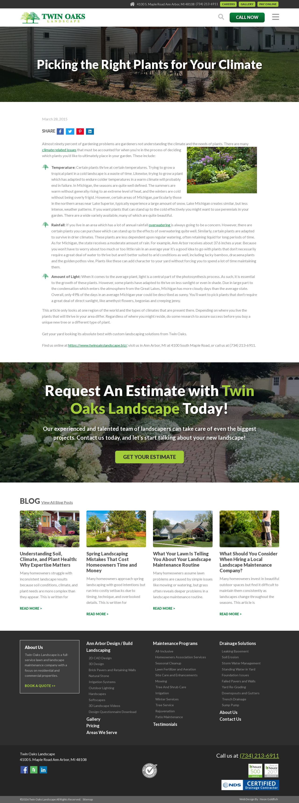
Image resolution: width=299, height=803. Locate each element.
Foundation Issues (235, 675)
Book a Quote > (39, 686)
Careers (228, 4)
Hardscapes (97, 694)
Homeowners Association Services (180, 657)
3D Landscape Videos (104, 706)
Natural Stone (99, 676)
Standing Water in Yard (238, 669)
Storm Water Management (241, 663)
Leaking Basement (235, 651)
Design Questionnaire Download (112, 712)
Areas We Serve (101, 732)
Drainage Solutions (238, 643)
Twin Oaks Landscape (37, 754)
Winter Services (167, 699)
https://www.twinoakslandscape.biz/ (97, 345)
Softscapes (97, 700)
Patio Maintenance (169, 717)
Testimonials (165, 724)
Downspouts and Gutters (241, 693)
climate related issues (59, 150)
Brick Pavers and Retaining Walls (112, 670)
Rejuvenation (165, 711)
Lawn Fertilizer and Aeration (175, 669)
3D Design (96, 664)
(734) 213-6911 (207, 4)
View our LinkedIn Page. (43, 770)
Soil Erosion (230, 657)
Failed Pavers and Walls (239, 681)
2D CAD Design (100, 658)
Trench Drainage (234, 699)
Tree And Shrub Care (170, 687)
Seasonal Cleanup (168, 663)
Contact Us (230, 719)
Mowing (161, 681)
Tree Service (164, 705)
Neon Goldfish (269, 799)
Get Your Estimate (149, 457)
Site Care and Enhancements (176, 675)
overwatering (160, 225)
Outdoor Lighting (101, 688)
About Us (229, 712)
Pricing (93, 725)
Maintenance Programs (175, 643)
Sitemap (88, 799)
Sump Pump (230, 705)
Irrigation (162, 693)
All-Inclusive (164, 651)
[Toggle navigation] (275, 17)
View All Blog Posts (57, 502)
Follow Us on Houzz (34, 770)
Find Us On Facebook (24, 770)
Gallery (247, 4)
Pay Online (268, 4)
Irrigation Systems (102, 682)
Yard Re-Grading (234, 687)
